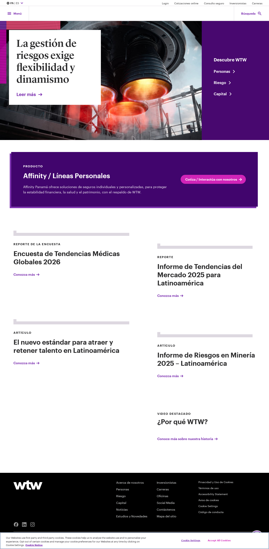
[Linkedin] (24, 524)
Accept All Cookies (219, 540)
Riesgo (121, 496)
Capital (121, 502)
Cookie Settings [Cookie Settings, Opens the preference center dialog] (190, 540)
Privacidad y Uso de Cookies (215, 482)
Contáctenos (166, 509)
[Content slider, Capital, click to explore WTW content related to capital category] (235, 93)
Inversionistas (238, 3)
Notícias (122, 509)
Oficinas (162, 496)
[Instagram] (32, 524)
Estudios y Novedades (131, 516)
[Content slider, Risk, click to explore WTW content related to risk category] (235, 82)
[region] (134, 540)
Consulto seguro (214, 3)
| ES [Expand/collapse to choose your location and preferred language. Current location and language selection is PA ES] (15, 3)
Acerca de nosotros (130, 482)
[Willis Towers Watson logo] (27, 485)
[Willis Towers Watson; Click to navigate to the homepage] (131, 13)
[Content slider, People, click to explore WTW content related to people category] (235, 71)
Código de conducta (211, 512)
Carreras (257, 3)
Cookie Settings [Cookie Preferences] (208, 506)
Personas (122, 489)
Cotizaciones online (186, 3)
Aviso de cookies (208, 500)
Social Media (166, 502)
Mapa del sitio (166, 516)
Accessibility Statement (213, 494)
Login (165, 3)
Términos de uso (208, 488)
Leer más (29, 94)
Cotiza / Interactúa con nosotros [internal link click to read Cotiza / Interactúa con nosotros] (214, 179)
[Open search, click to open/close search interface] (251, 13)
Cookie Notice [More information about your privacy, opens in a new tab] (34, 545)
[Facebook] (16, 524)
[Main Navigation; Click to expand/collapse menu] (14, 13)
